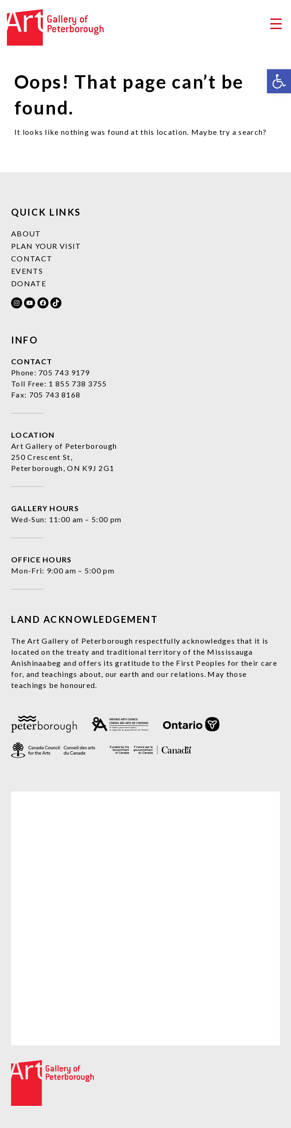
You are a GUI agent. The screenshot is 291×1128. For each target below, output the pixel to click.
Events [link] (27, 270)
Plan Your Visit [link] (46, 245)
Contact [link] (31, 258)
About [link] (26, 233)
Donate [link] (28, 283)
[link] (279, 81)
